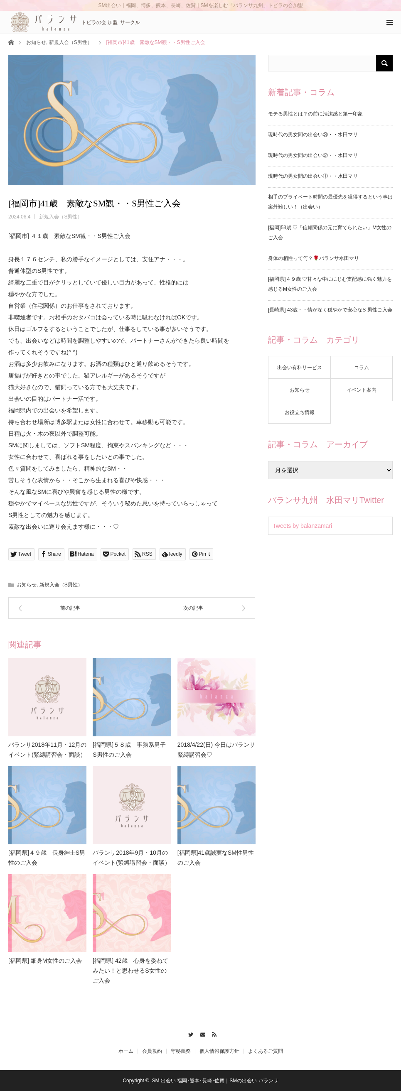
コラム (361, 367)
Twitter (188, 1033)
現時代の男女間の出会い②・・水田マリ (313, 155)
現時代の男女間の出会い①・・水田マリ (313, 176)
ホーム (125, 1051)
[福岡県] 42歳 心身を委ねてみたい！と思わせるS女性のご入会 (130, 970)
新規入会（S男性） (70, 42)
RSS (212, 1033)
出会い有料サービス (299, 367)
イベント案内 (361, 390)
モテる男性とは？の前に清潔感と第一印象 (315, 114)
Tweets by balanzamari (302, 525)
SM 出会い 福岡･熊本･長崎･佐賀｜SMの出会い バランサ (215, 1081)
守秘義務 (181, 1051)
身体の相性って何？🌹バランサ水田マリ (313, 258)
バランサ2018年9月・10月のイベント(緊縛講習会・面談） (131, 857)
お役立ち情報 (300, 412)
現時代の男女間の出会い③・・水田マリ (313, 134)
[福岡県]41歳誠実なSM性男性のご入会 (215, 857)
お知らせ (36, 42)
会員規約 (152, 1051)
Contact (200, 1033)
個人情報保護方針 (219, 1051)
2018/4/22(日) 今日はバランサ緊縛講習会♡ (216, 749)
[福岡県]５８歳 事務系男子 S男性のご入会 (132, 749)
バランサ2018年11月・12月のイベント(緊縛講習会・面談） (47, 749)
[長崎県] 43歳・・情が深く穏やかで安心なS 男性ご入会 (330, 310)
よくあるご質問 (265, 1051)
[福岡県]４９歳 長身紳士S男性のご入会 (46, 857)
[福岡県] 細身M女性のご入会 (45, 960)
